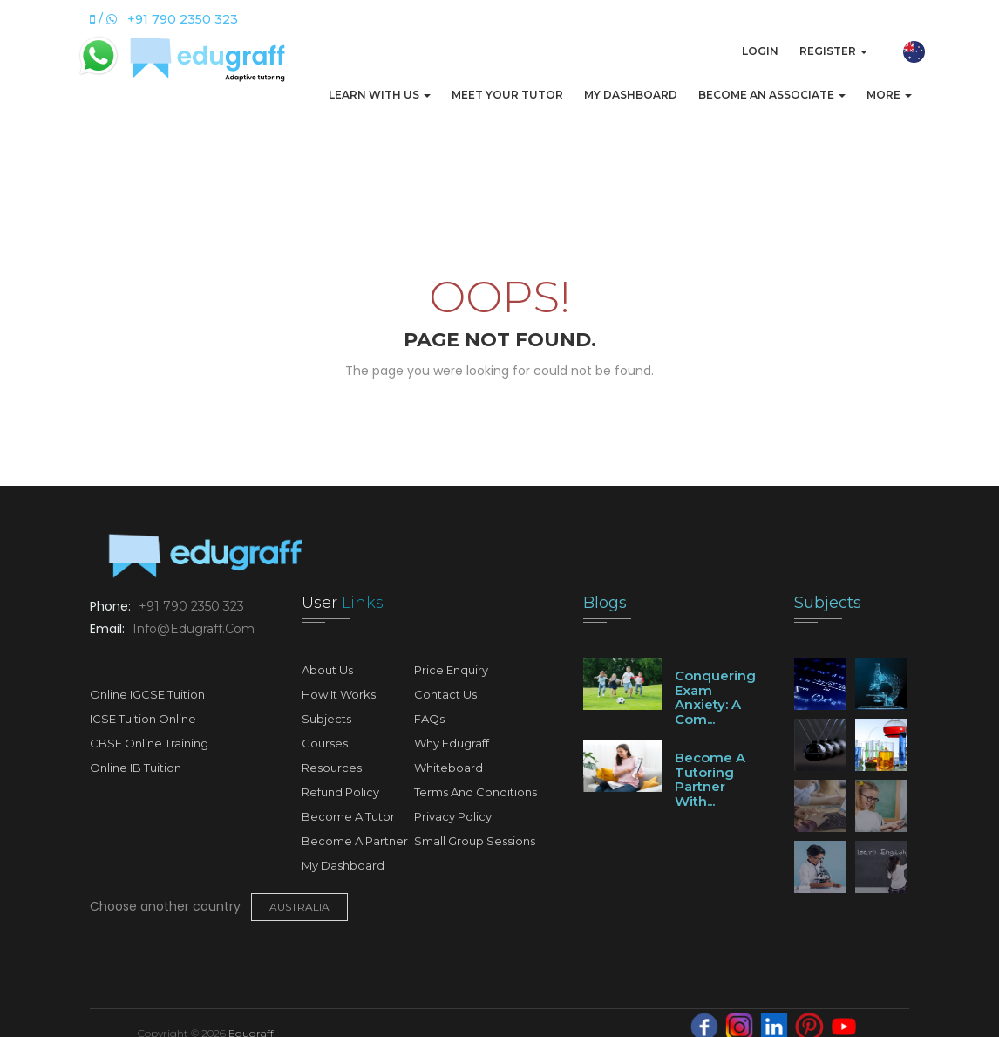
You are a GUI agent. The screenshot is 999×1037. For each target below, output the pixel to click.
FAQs (429, 719)
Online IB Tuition (135, 767)
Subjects (326, 719)
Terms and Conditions (475, 792)
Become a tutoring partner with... (710, 779)
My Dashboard (630, 94)
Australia (299, 906)
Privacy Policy (453, 816)
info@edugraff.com (192, 629)
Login (760, 51)
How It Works (339, 694)
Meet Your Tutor (507, 94)
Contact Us (445, 694)
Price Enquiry (451, 670)
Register (833, 51)
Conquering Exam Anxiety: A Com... (715, 697)
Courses (325, 743)
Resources (332, 767)
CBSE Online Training (149, 743)
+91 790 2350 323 (189, 606)
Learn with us (380, 94)
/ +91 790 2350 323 (164, 19)
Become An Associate (772, 94)
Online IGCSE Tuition (147, 694)
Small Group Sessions (474, 841)
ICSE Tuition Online (143, 719)
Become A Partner (355, 841)
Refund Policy (340, 792)
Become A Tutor (348, 816)
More (889, 94)
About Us (327, 670)
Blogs (605, 602)
